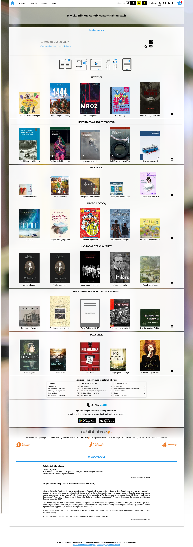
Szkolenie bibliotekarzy (53, 466)
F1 (164, 3)
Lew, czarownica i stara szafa (56, 388)
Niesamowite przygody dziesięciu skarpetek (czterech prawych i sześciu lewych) (105, 391)
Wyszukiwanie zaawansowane (51, 46)
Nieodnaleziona (52, 393)
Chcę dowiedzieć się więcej (84, 545)
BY (144, 3)
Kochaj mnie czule (86, 395)
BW (133, 3)
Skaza (116, 393)
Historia (33, 3)
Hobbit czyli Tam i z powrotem (56, 391)
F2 (170, 3)
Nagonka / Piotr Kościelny (121, 395)
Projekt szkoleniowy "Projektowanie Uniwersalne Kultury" (69, 483)
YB (139, 3)
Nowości (22, 3)
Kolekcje (67, 46)
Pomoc (44, 3)
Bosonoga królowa (119, 391)
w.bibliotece (83, 437)
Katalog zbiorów (96, 30)
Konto (54, 3)
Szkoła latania (52, 386)
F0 (159, 3)
